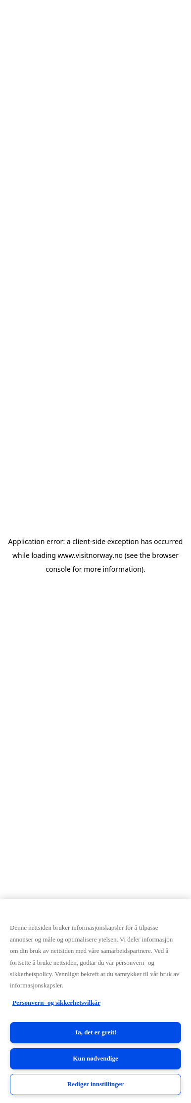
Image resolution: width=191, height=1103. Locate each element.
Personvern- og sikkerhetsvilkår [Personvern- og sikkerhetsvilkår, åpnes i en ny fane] (56, 1002)
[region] (95, 1001)
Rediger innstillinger (95, 1084)
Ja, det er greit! (96, 1032)
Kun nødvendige (95, 1058)
